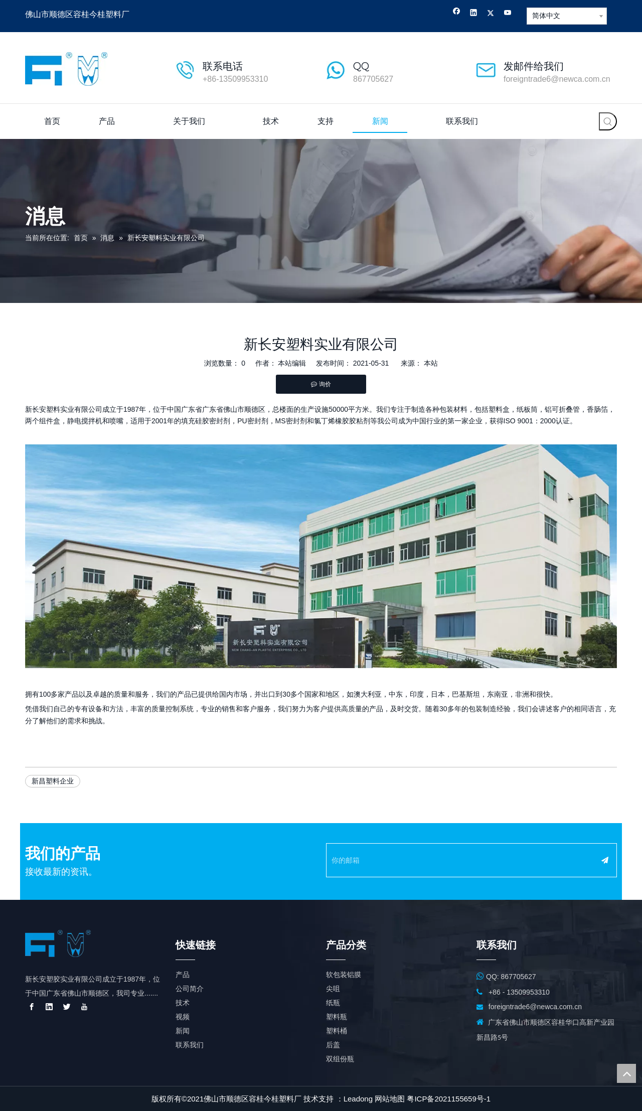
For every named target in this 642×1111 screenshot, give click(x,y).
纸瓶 (333, 1003)
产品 (183, 975)
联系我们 (190, 1045)
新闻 (183, 1031)
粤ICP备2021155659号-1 (449, 1098)
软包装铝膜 (343, 975)
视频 (183, 1017)
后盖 (333, 1045)
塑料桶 (336, 1031)
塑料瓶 (336, 1017)
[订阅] (604, 860)
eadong (360, 1098)
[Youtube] (508, 14)
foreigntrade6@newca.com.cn (557, 79)
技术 (183, 1003)
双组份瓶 (340, 1059)
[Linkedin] (473, 14)
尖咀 (333, 989)
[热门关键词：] (608, 121)
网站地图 (390, 1098)
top (626, 1073)
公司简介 (190, 989)
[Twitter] (491, 14)
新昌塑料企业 (53, 781)
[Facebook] (456, 14)
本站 (431, 363)
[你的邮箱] (457, 860)
